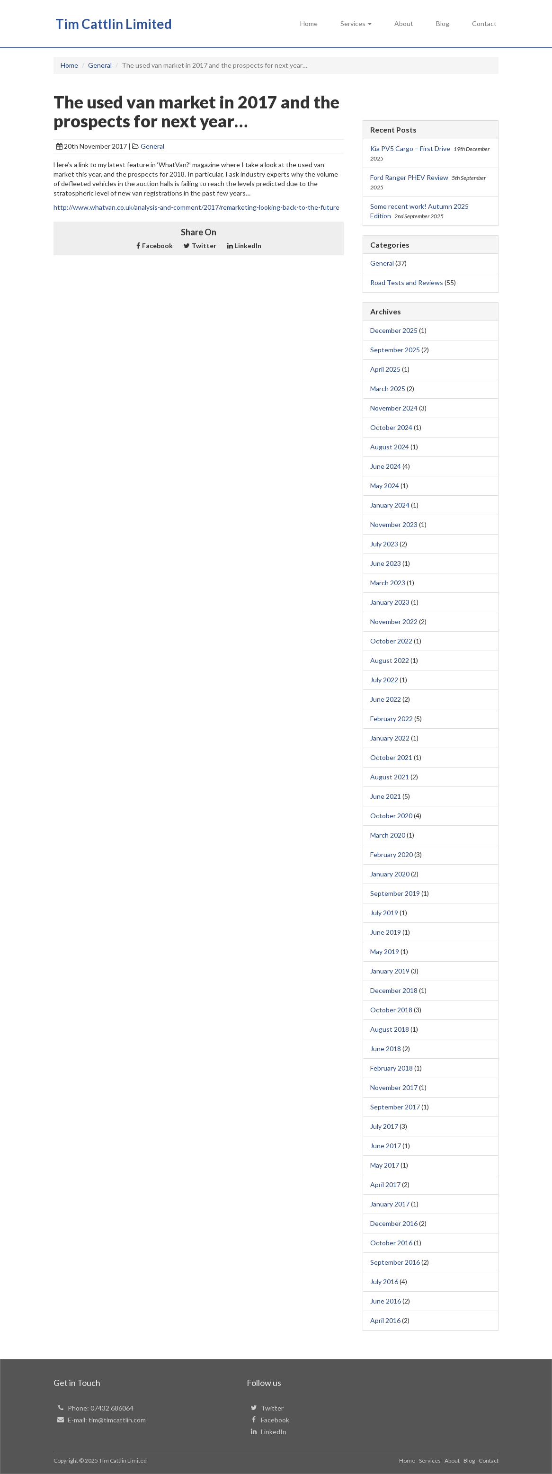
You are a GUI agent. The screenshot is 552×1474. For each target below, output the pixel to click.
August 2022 (389, 660)
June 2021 (385, 796)
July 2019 (384, 913)
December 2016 (394, 1223)
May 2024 (384, 486)
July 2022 (384, 680)
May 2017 (384, 1165)
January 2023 (390, 602)
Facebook (154, 245)
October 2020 (391, 816)
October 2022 (391, 641)
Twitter (200, 245)
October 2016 (391, 1243)
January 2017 (390, 1204)
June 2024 (385, 466)
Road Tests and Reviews (406, 282)
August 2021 (389, 777)
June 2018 (385, 1049)
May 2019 (384, 951)
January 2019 (390, 971)
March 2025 (387, 388)
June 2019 (385, 932)
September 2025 (395, 350)
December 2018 (394, 990)
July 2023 (384, 544)
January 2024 (390, 505)
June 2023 (385, 563)
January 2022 (390, 738)
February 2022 (391, 719)
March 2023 (387, 583)
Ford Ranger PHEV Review (409, 177)
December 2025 (394, 330)
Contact (484, 23)
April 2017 (385, 1184)
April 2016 (385, 1320)
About (403, 23)
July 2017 (384, 1126)
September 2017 (395, 1107)
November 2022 (394, 621)
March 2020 (387, 835)
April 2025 (385, 369)
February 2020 (391, 854)
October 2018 (391, 1010)
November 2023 (394, 524)
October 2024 (391, 427)
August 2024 (389, 447)
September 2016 (395, 1262)
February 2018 (391, 1068)
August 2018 (389, 1029)
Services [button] (356, 23)
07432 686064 (112, 1408)
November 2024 (394, 408)
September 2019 (395, 893)
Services (430, 1460)
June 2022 (385, 699)
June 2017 (385, 1146)
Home (309, 23)
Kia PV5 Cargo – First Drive (410, 148)
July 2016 (384, 1281)
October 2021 (391, 757)
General (152, 146)
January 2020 (390, 874)
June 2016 (385, 1301)
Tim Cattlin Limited (113, 24)
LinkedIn (244, 245)
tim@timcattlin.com (117, 1420)
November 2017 (394, 1087)
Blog (442, 23)
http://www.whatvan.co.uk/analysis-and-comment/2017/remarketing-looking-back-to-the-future (196, 207)
